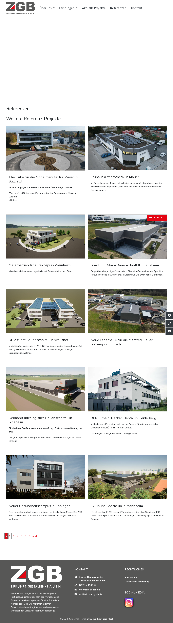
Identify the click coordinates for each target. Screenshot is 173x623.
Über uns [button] (46, 8)
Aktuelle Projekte (94, 8)
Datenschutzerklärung (137, 581)
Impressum (131, 577)
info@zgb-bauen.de (89, 589)
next (35, 536)
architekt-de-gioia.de (90, 594)
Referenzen (118, 8)
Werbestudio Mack (102, 619)
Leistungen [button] (67, 8)
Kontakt (136, 8)
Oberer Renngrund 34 (89, 577)
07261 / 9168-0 (85, 585)
